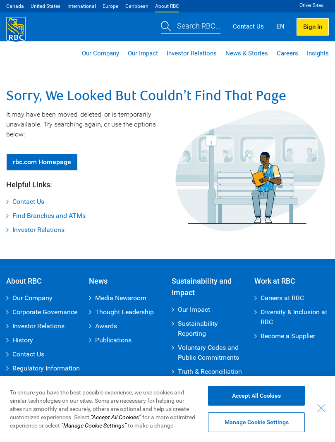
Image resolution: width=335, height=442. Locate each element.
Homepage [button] (42, 162)
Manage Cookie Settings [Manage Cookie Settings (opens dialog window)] (257, 422)
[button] (190, 27)
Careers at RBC (282, 298)
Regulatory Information (46, 368)
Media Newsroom (120, 298)
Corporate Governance (44, 312)
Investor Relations (192, 53)
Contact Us (28, 201)
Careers (287, 53)
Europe (110, 6)
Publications (113, 340)
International (81, 6)
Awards (106, 326)
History (22, 340)
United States (45, 6)
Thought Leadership (124, 312)
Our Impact (143, 53)
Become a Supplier (288, 336)
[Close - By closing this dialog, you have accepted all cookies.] (321, 408)
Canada (15, 6)
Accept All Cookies (256, 395)
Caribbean (136, 6)
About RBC (167, 6)
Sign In (312, 27)
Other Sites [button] (311, 5)
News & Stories (246, 53)
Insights (318, 53)
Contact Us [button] (248, 26)
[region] (167, 409)
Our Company (100, 53)
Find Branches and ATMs (49, 216)
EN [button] (280, 26)
